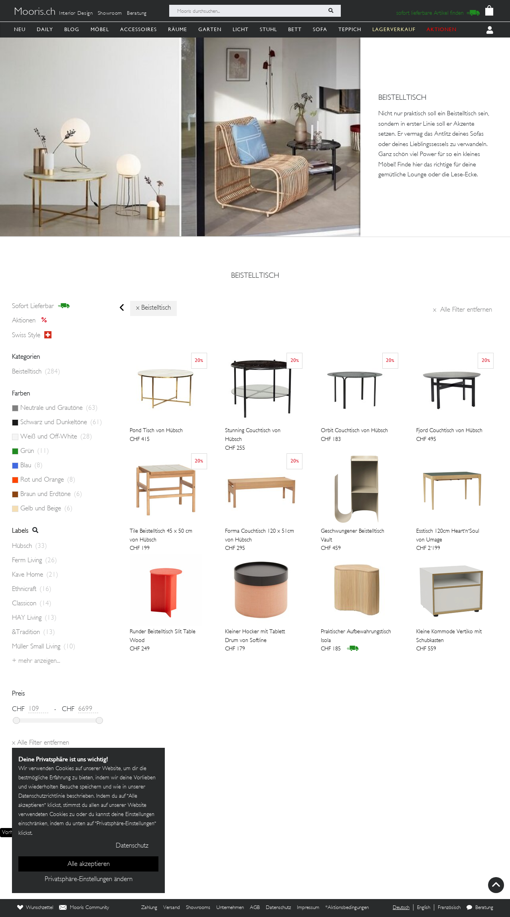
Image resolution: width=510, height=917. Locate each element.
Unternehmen (230, 907)
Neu (20, 29)
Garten (209, 29)
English (423, 907)
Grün (34, 451)
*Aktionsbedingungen (347, 907)
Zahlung (149, 907)
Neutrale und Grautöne (59, 408)
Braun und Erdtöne (51, 494)
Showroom (110, 13)
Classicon (31, 604)
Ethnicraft (31, 589)
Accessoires (138, 29)
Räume (177, 29)
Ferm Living (34, 560)
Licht (241, 29)
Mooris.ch (34, 12)
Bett (295, 29)
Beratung (137, 13)
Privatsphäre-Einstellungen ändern (88, 879)
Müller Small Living (43, 647)
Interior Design (76, 13)
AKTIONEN (442, 29)
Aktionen (31, 321)
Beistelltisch (255, 276)
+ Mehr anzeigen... (36, 661)
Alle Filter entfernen (462, 310)
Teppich (349, 29)
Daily (45, 29)
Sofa (320, 29)
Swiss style (31, 335)
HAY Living (34, 618)
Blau (31, 465)
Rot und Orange (47, 480)
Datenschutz (278, 907)
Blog (71, 29)
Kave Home (35, 575)
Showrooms (198, 907)
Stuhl (268, 29)
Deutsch (401, 907)
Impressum (308, 907)
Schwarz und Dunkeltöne (61, 422)
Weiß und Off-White (56, 437)
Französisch (449, 907)
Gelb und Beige (46, 509)
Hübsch (29, 546)
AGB (255, 907)
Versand (171, 907)
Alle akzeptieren (88, 864)
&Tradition (33, 632)
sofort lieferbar (41, 306)
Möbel (100, 29)
